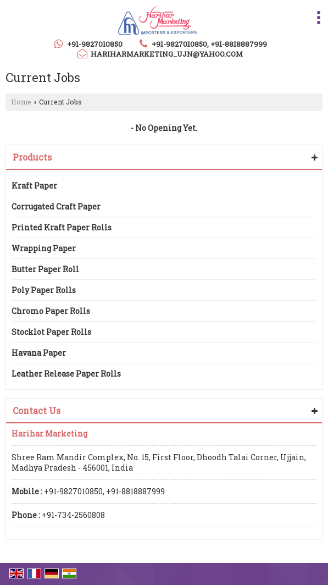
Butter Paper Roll (45, 269)
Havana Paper (39, 352)
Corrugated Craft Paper (56, 206)
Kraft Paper (34, 185)
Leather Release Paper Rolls (66, 373)
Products (32, 157)
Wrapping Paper (44, 248)
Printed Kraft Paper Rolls (62, 227)
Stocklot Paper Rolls (51, 332)
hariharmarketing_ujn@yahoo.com (167, 54)
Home (21, 101)
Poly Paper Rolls (44, 290)
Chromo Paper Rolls (51, 311)
